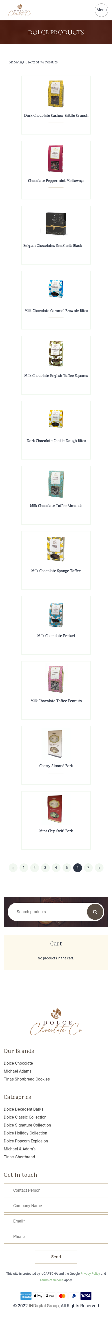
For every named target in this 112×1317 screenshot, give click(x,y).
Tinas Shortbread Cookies (27, 1079)
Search (95, 912)
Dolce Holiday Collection (25, 1133)
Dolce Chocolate (18, 1063)
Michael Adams (18, 1071)
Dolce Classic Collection (25, 1117)
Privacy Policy (90, 1273)
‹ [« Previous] (13, 867)
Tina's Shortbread (19, 1157)
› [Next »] (99, 867)
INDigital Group (44, 1306)
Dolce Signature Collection (27, 1125)
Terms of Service (52, 1280)
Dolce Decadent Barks (23, 1109)
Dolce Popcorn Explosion (26, 1141)
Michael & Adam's (20, 1149)
